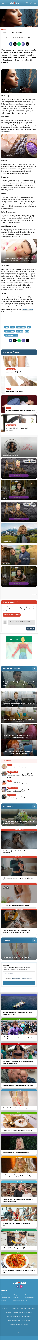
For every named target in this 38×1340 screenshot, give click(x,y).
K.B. (9, 38)
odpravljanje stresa (11, 335)
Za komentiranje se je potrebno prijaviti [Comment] (22, 622)
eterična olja (21, 327)
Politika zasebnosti (13, 1316)
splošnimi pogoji (16, 978)
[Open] (2, 3)
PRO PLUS (23, 1308)
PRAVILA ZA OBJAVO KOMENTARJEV (11, 614)
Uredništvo (15, 1308)
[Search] (27, 3)
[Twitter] (15, 44)
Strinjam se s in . (18, 978)
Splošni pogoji (26, 1316)
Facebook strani (27, 310)
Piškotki (8, 1312)
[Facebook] (35, 3)
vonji (6, 327)
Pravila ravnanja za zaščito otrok (19, 1320)
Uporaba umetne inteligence (19, 1325)
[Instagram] (31, 3)
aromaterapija (9, 331)
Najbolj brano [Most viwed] (6, 761)
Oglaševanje (6, 1308)
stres (12, 327)
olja (28, 327)
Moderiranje (32, 1308)
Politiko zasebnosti (27, 978)
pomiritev (19, 331)
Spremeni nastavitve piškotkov (22, 1312)
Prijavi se (30, 628)
